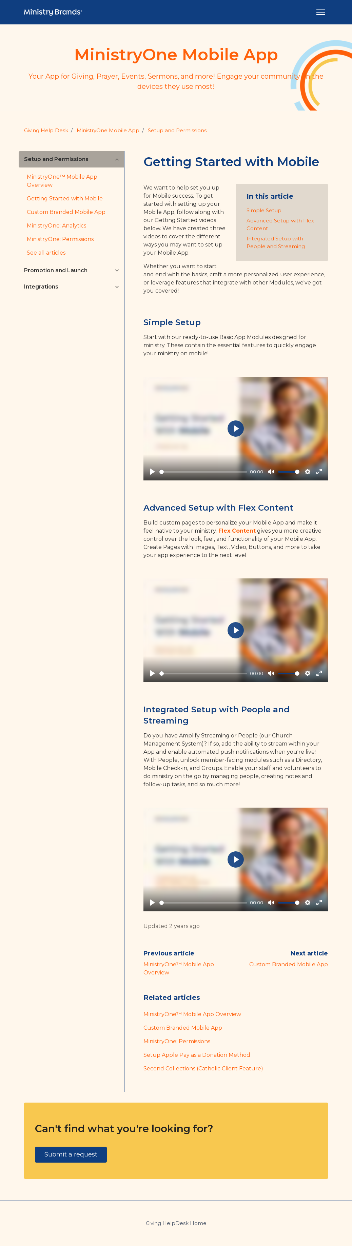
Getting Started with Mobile (65, 198)
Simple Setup (264, 210)
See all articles (46, 253)
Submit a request (70, 1154)
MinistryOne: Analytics (56, 225)
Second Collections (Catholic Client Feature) (203, 1068)
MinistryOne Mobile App (108, 130)
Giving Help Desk (46, 130)
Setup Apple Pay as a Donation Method (196, 1055)
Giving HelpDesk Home (176, 1223)
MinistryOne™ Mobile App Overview (192, 1014)
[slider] (203, 472)
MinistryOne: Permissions (176, 1041)
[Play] (152, 471)
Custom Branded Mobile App (288, 964)
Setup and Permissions (177, 130)
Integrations (41, 286)
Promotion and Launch (55, 270)
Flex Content (237, 531)
